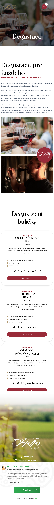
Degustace (32, 30)
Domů (20, 30)
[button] (51, 7)
